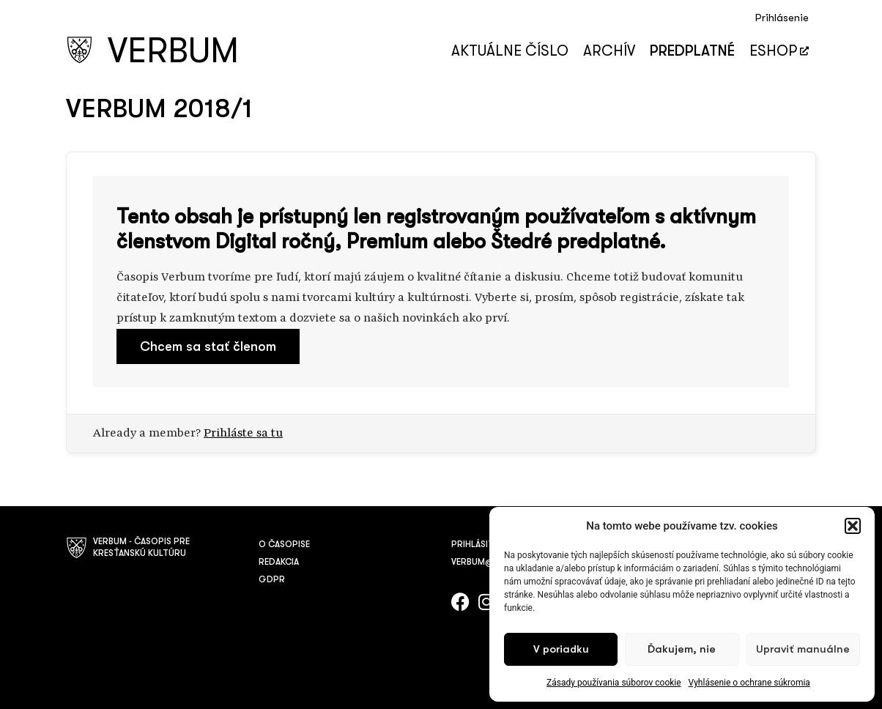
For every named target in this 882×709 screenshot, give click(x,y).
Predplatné (692, 50)
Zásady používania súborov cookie (613, 683)
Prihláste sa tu (243, 433)
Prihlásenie (782, 18)
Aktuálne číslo (509, 50)
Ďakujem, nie (682, 649)
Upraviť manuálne (803, 649)
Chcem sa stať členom (208, 346)
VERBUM (173, 51)
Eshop (779, 50)
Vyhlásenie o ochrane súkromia (749, 683)
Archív (609, 50)
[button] (852, 526)
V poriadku (561, 649)
